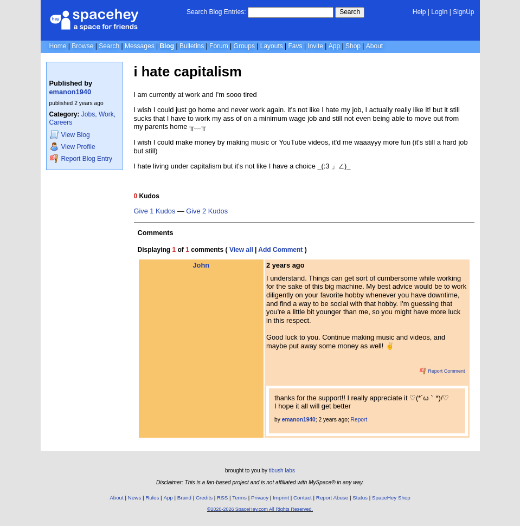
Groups (244, 46)
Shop (353, 46)
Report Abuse (332, 498)
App (334, 46)
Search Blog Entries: (216, 12)
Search (349, 12)
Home (58, 46)
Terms (239, 498)
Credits (204, 498)
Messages (140, 46)
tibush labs (282, 470)
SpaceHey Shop (391, 498)
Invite (315, 46)
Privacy (259, 498)
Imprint (281, 498)
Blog (166, 46)
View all (241, 250)
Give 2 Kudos (207, 211)
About (374, 46)
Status (360, 498)
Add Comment (280, 250)
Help (419, 12)
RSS (222, 498)
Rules (152, 498)
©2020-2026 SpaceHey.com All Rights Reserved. (260, 509)
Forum (218, 46)
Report (359, 420)
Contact (302, 498)
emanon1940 (70, 92)
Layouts (271, 46)
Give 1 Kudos (155, 211)
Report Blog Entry (81, 158)
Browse (82, 46)
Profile (72, 146)
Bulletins (191, 46)
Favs (295, 46)
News (135, 498)
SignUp (463, 12)
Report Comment (442, 371)
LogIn (439, 12)
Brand (184, 498)
